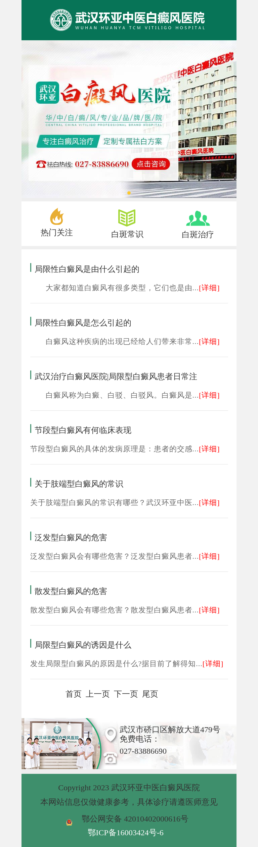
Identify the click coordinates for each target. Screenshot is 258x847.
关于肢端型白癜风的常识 (79, 484)
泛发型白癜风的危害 (71, 537)
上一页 (98, 694)
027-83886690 (143, 751)
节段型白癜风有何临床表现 (83, 430)
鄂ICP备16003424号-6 (125, 832)
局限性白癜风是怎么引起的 (83, 322)
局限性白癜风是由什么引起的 (87, 269)
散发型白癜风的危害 (71, 591)
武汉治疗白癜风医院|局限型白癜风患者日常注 (116, 376)
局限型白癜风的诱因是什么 (83, 645)
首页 (74, 694)
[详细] (209, 288)
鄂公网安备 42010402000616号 (135, 818)
